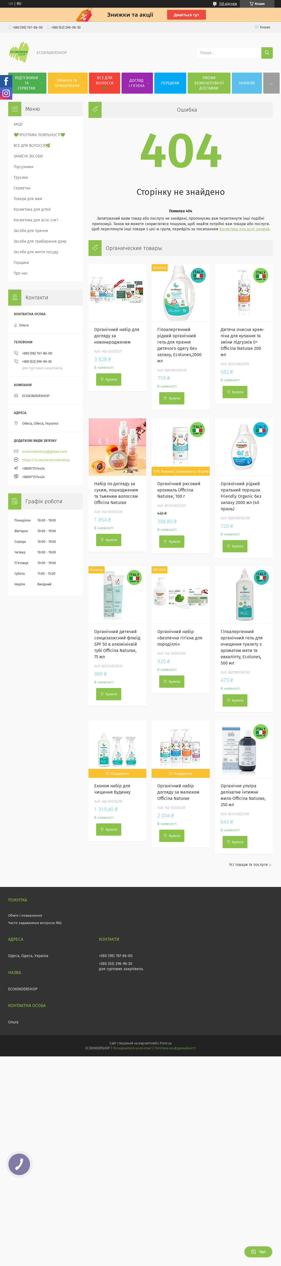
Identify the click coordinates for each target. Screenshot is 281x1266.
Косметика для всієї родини (244, 229)
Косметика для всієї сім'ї (36, 220)
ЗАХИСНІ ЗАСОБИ (28, 156)
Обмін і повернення (25, 915)
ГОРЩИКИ (170, 83)
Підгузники (23, 167)
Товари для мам (28, 198)
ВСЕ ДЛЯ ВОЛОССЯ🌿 (104, 83)
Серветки (22, 188)
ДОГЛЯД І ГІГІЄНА (137, 83)
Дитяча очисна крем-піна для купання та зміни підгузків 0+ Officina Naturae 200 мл (242, 342)
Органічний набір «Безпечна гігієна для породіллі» (179, 638)
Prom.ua (165, 1043)
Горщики (21, 262)
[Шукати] (267, 53)
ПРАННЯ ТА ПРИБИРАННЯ (67, 83)
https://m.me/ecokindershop (46, 460)
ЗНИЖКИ (247, 83)
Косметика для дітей (32, 209)
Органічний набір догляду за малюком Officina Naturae (178, 792)
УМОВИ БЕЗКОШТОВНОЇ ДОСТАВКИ (209, 83)
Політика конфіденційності (175, 1048)
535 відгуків (228, 4)
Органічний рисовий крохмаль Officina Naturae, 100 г (178, 490)
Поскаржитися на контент (132, 1048)
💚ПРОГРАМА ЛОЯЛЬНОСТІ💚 (39, 135)
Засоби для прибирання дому (40, 241)
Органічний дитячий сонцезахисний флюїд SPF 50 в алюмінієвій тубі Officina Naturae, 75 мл (117, 644)
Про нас (21, 273)
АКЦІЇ (18, 124)
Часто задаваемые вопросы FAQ (34, 923)
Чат (258, 1251)
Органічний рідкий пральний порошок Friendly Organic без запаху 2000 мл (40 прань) (241, 496)
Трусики (21, 177)
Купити (111, 379)
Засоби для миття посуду (36, 252)
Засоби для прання (31, 230)
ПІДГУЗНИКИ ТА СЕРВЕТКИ (26, 83)
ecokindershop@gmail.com (44, 451)
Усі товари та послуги (248, 864)
